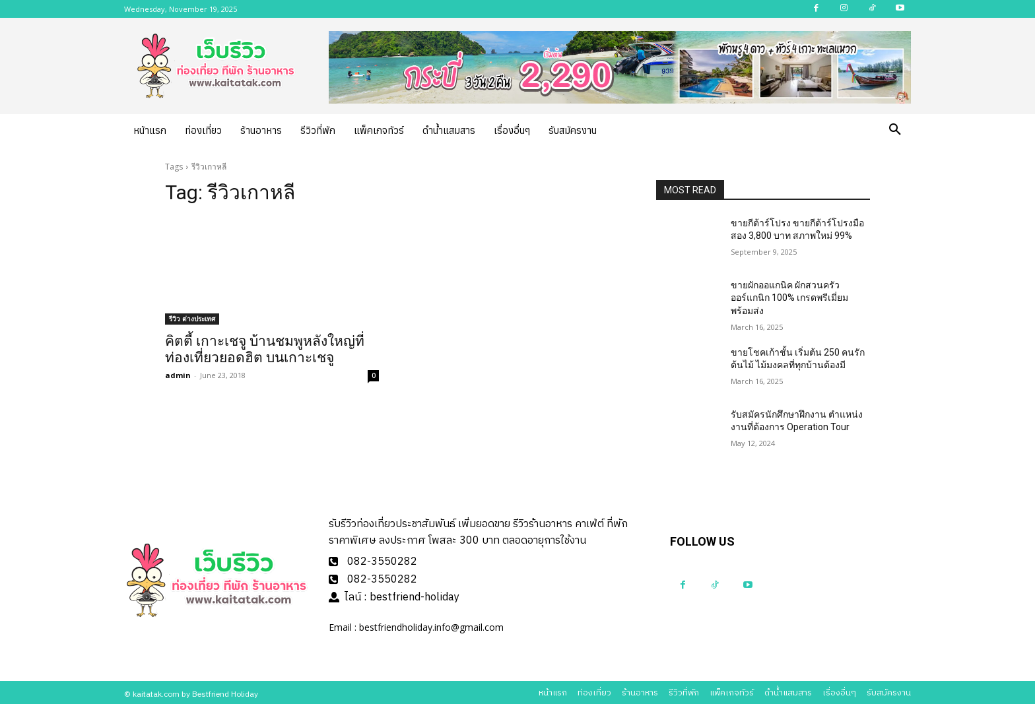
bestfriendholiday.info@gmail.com (431, 624)
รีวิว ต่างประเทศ (192, 318)
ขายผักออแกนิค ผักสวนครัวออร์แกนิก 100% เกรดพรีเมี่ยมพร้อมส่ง (789, 298)
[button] (895, 130)
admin (178, 375)
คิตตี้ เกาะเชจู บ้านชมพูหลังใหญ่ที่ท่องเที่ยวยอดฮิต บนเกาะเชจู (264, 349)
